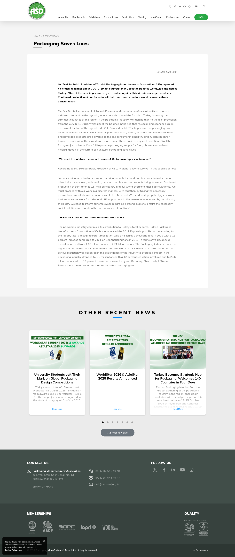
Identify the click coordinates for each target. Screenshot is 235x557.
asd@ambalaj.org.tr (106, 484)
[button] (102, 422)
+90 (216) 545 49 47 (107, 477)
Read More (57, 409)
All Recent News (118, 432)
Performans (202, 550)
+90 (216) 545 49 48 (107, 471)
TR (196, 6)
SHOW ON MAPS (42, 486)
